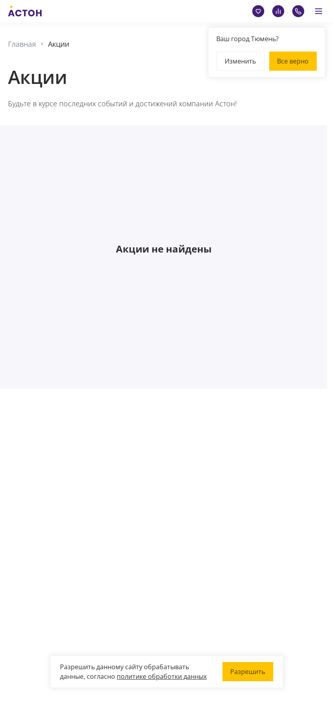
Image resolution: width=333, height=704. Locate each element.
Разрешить (247, 671)
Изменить (240, 61)
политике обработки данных (162, 676)
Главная (22, 44)
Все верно (293, 61)
